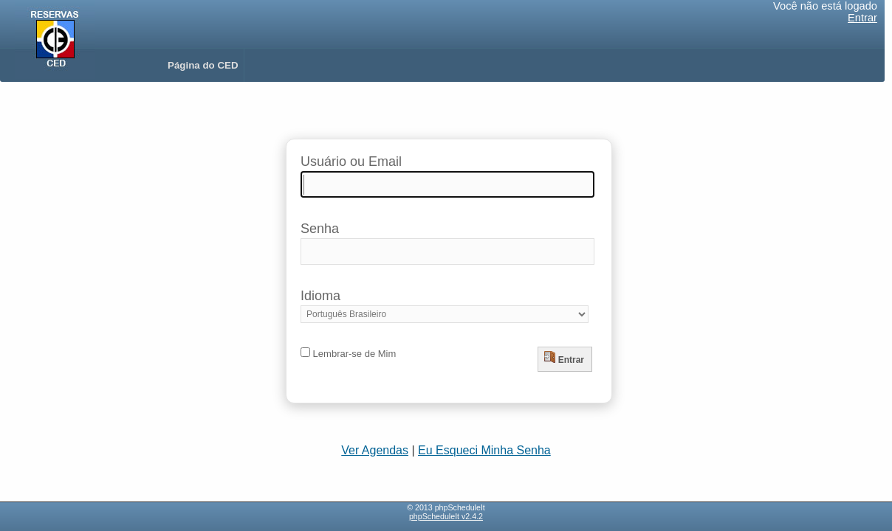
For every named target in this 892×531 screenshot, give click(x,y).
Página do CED (203, 65)
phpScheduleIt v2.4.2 (446, 516)
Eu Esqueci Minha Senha (484, 450)
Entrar (862, 18)
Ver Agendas (374, 450)
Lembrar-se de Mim (348, 353)
